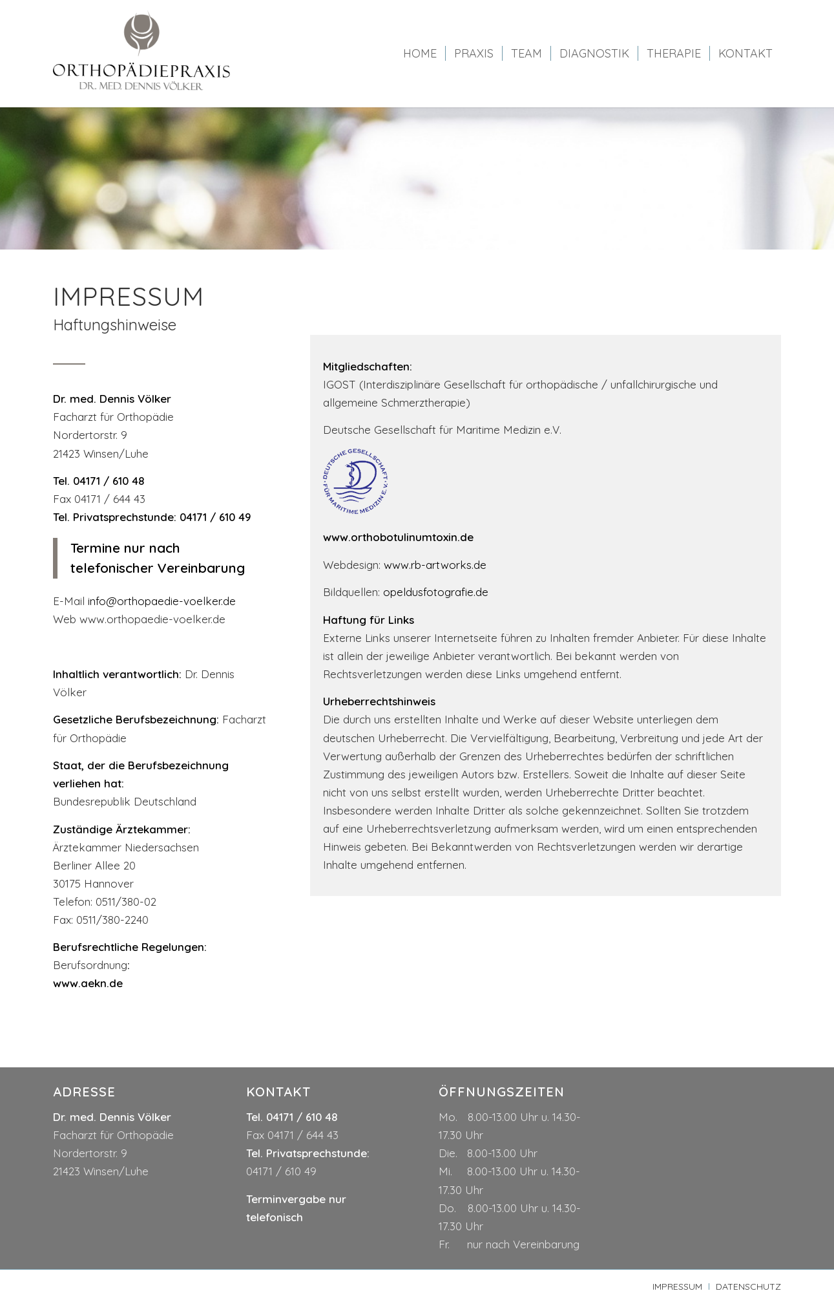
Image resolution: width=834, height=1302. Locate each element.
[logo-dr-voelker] (142, 53)
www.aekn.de (88, 983)
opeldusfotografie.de (435, 592)
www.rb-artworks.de (435, 564)
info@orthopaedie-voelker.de (162, 601)
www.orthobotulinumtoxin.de (398, 537)
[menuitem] (420, 53)
